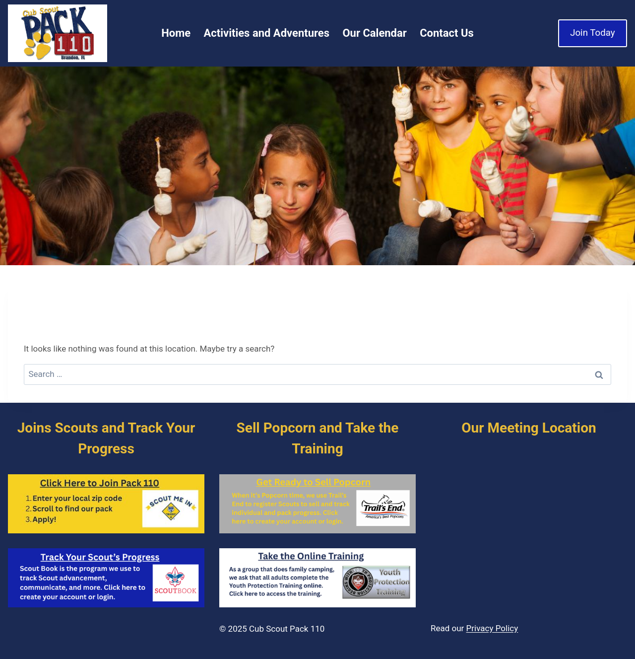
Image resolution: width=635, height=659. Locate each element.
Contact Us (447, 33)
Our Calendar (374, 33)
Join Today (592, 32)
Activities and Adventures (267, 33)
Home (175, 33)
